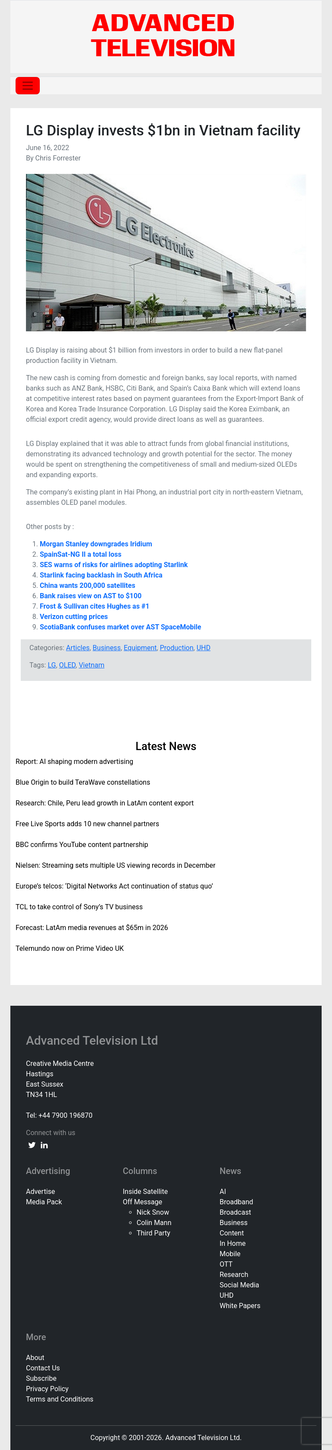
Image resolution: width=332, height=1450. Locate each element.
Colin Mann (154, 1223)
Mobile (230, 1254)
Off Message (142, 1202)
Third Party (153, 1233)
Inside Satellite (145, 1191)
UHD (204, 648)
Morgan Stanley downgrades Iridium (96, 544)
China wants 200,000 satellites (87, 585)
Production (177, 648)
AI (223, 1191)
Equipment (140, 648)
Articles (77, 648)
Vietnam (91, 665)
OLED (67, 665)
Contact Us (43, 1368)
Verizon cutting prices (74, 617)
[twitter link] (32, 1145)
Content (232, 1233)
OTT (226, 1264)
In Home (233, 1243)
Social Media (239, 1285)
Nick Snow (153, 1212)
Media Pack (44, 1202)
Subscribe (41, 1378)
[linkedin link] (44, 1145)
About (35, 1358)
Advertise (40, 1191)
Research (234, 1274)
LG (52, 665)
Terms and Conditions (59, 1399)
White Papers (240, 1306)
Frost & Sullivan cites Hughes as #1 (95, 606)
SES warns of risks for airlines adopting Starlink (114, 565)
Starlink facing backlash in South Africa (101, 575)
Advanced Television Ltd (93, 1040)
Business (107, 648)
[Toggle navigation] (28, 85)
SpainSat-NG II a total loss (80, 554)
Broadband (236, 1202)
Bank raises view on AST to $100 (91, 596)
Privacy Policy (47, 1389)
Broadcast (235, 1212)
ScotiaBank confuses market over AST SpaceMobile (120, 627)
